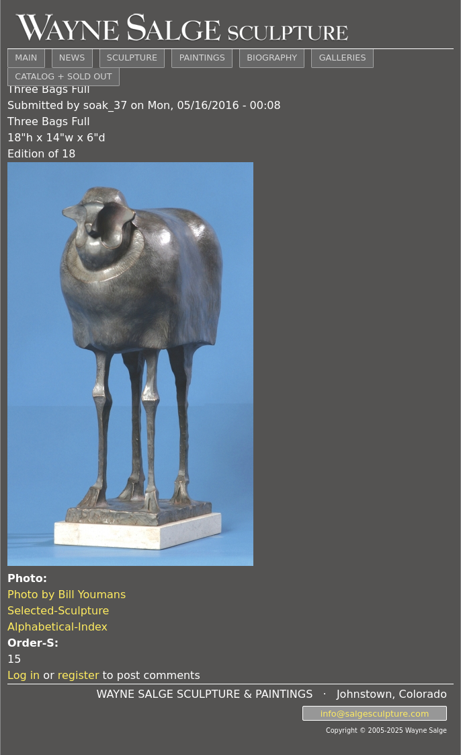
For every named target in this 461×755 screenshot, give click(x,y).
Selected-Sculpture (58, 610)
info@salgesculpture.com (375, 713)
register (78, 675)
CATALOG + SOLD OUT (63, 76)
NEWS (72, 57)
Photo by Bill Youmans (66, 594)
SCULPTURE (132, 57)
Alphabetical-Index (57, 626)
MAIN (26, 57)
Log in (23, 675)
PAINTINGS (202, 57)
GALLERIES (342, 57)
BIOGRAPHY (272, 57)
